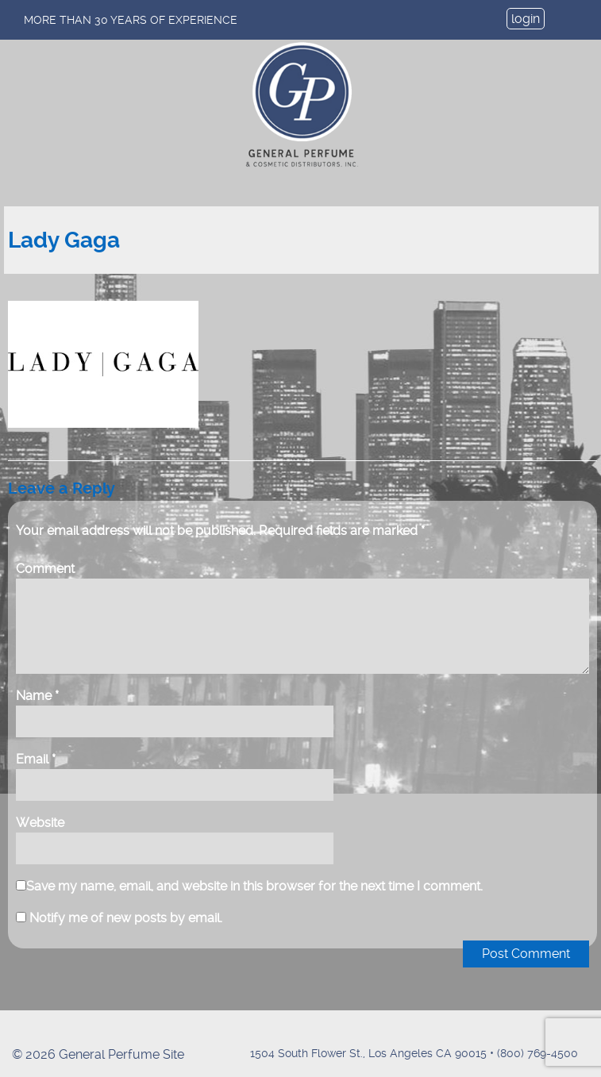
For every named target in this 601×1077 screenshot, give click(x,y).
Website (40, 822)
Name (37, 695)
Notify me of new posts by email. (125, 917)
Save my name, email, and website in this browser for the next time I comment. (254, 886)
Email (36, 759)
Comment (45, 568)
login (525, 18)
